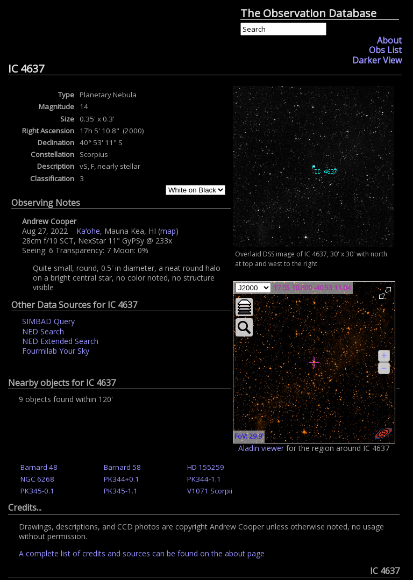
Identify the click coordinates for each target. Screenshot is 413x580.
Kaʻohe (88, 231)
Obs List (385, 50)
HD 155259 (205, 467)
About (389, 40)
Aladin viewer (261, 448)
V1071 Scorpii (209, 491)
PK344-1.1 (204, 479)
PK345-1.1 (121, 491)
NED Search (43, 331)
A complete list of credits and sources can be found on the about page (142, 553)
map (168, 231)
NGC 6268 (37, 479)
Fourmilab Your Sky (55, 351)
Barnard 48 (39, 467)
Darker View (377, 60)
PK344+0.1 (121, 479)
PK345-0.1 (37, 491)
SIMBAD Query (48, 321)
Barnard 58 (122, 467)
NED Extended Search (60, 341)
